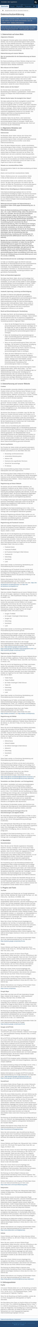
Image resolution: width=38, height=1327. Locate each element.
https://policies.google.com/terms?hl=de (16, 647)
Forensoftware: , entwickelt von (19, 1323)
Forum (12, 6)
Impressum (17, 1319)
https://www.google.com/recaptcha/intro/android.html (16, 1078)
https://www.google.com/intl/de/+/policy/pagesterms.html (17, 648)
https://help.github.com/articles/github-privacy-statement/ (17, 778)
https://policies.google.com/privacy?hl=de (13, 650)
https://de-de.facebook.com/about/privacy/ (19, 583)
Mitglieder (19, 6)
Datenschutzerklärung (7, 1319)
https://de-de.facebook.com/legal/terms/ (14, 585)
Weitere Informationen (17, 22)
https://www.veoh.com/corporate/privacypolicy (14, 1184)
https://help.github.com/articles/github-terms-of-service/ (17, 776)
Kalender (28, 6)
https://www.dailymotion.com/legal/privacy (13, 1230)
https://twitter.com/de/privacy (26, 713)
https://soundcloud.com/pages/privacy (12, 1129)
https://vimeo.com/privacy (8, 988)
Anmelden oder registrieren (9, 2)
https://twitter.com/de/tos (8, 713)
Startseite (4, 6)
